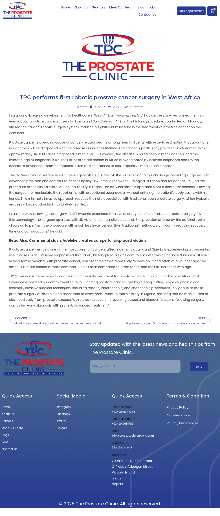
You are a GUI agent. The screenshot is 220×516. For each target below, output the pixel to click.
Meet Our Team (121, 7)
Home (65, 7)
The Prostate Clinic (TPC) (135, 115)
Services (98, 7)
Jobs (152, 7)
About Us (81, 7)
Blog (141, 7)
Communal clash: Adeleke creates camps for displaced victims (88, 240)
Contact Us (147, 14)
